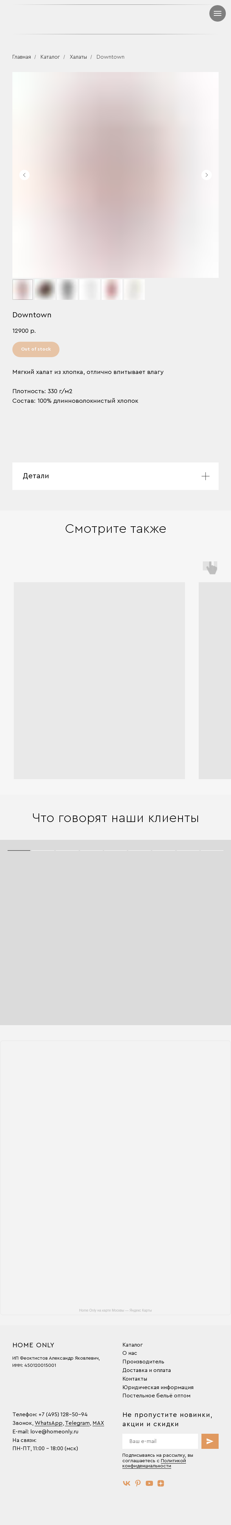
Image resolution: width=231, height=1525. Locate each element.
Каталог (50, 57)
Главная (21, 57)
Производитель (143, 1361)
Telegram (77, 1423)
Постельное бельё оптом (156, 1395)
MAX (98, 1423)
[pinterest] (138, 1483)
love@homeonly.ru (54, 1431)
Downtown (110, 57)
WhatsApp (49, 1423)
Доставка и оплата (146, 1370)
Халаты (78, 57)
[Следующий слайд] (206, 175)
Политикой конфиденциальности (154, 1463)
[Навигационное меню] (217, 13)
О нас (129, 1353)
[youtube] (149, 1483)
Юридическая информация (158, 1387)
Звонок (22, 1423)
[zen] (160, 1483)
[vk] (126, 1483)
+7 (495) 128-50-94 (63, 1414)
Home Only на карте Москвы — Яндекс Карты (115, 1310)
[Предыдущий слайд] (24, 175)
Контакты (134, 1379)
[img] (169, 19)
